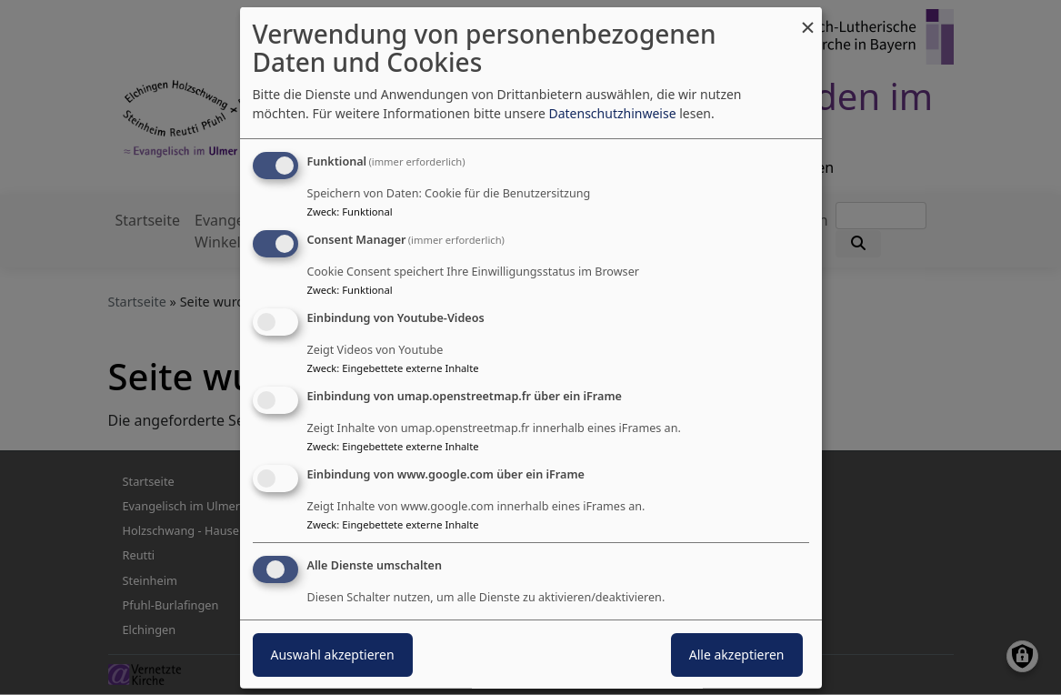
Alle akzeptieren (737, 654)
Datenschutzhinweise (612, 113)
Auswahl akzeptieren (333, 654)
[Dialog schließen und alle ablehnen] (808, 18)
